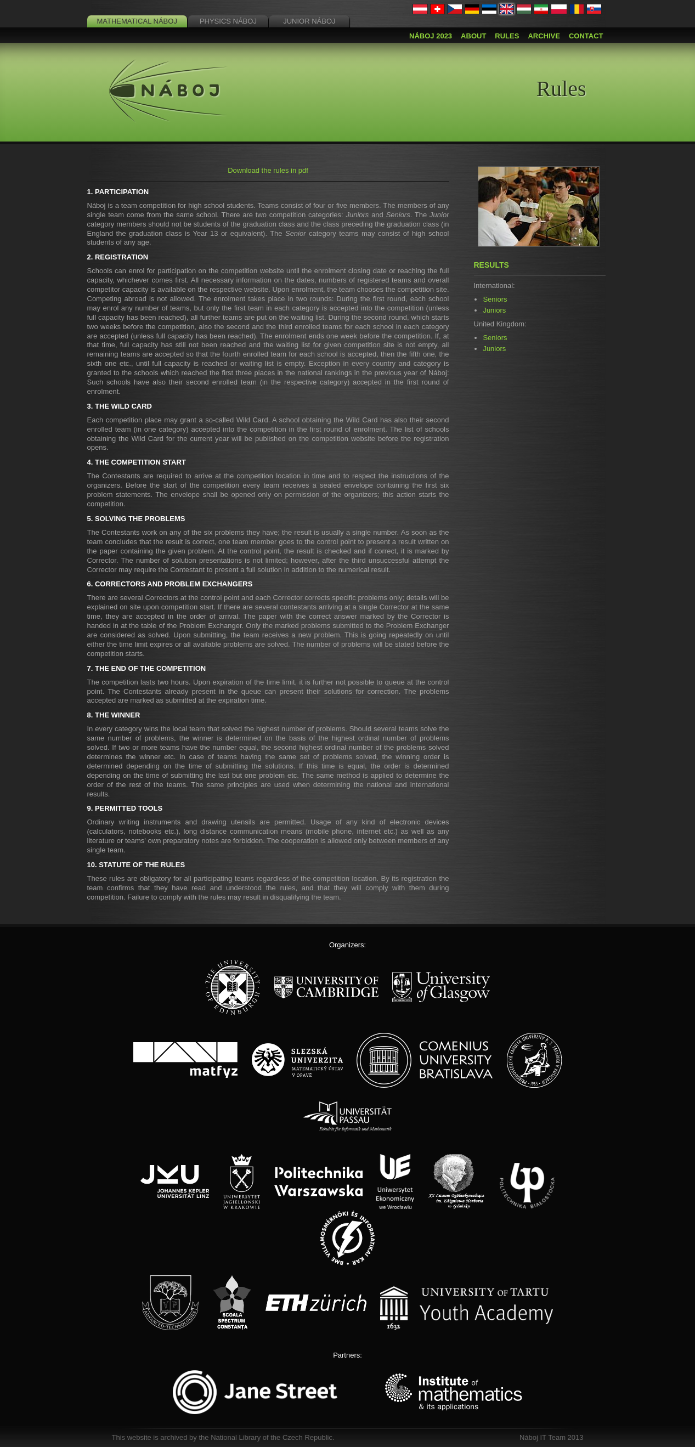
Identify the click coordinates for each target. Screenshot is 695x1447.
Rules (507, 36)
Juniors (494, 310)
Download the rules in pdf (268, 170)
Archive (544, 36)
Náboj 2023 (430, 36)
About (473, 36)
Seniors (495, 299)
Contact (586, 36)
